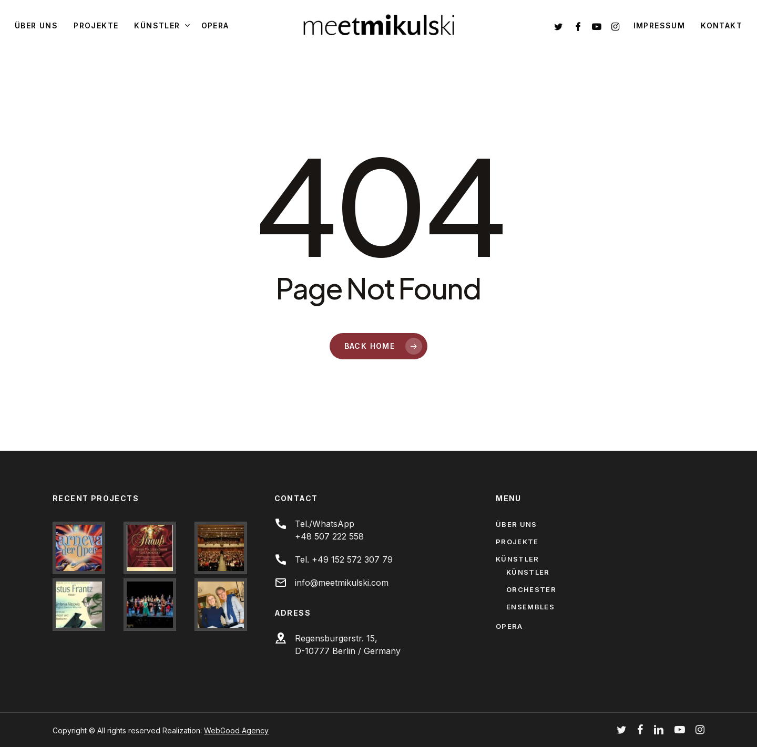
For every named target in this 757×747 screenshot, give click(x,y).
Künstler (517, 559)
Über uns (516, 524)
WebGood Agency (236, 730)
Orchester (531, 589)
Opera (509, 626)
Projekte (517, 541)
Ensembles (530, 607)
